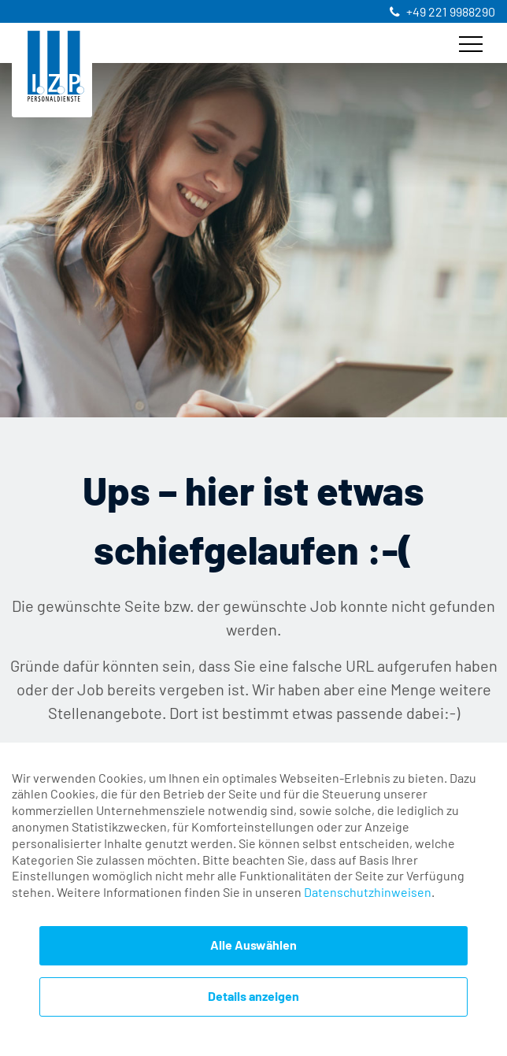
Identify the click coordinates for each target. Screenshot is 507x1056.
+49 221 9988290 (450, 12)
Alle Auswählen (253, 945)
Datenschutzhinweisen (367, 893)
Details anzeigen (253, 997)
